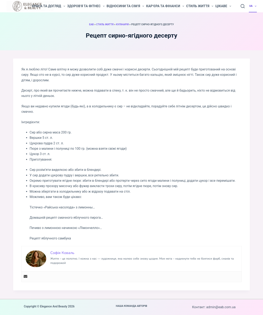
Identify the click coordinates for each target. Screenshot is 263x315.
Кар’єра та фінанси (165, 6)
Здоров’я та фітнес (86, 6)
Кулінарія (122, 24)
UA (253, 6)
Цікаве (223, 6)
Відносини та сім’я (125, 6)
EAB (91, 24)
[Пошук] (243, 6)
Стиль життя (199, 6)
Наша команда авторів (131, 306)
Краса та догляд (48, 6)
